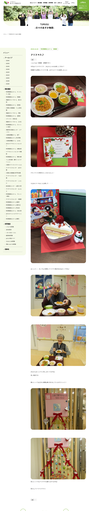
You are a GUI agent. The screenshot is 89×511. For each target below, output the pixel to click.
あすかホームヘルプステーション (13, 215)
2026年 (8, 60)
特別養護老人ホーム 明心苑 (13, 207)
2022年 (8, 72)
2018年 (8, 83)
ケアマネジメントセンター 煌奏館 (14, 152)
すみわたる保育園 (10, 241)
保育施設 (45, 2)
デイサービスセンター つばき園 (13, 177)
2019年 (8, 81)
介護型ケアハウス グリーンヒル (14, 164)
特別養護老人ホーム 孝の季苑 (13, 137)
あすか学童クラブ (10, 238)
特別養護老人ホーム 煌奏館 (13, 97)
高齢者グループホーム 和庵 (13, 113)
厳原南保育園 (9, 235)
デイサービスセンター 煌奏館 (13, 199)
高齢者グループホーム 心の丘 (13, 121)
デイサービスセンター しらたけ (13, 182)
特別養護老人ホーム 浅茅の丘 (13, 205)
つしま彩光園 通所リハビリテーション (13, 161)
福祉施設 (40, 2)
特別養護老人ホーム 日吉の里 (13, 210)
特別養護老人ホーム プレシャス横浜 (13, 195)
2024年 (8, 66)
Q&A (55, 2)
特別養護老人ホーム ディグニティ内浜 (13, 93)
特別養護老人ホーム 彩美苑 (13, 105)
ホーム (5, 34)
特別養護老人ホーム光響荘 (12, 218)
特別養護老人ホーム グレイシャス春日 (13, 125)
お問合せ (83, 2)
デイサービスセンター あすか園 (13, 169)
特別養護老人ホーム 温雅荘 (13, 202)
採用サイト (83, 7)
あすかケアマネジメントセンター (13, 144)
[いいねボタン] (32, 60)
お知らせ (60, 2)
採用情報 (51, 2)
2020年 (8, 78)
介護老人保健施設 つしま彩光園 (13, 109)
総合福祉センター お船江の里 (13, 186)
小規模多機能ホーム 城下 (12, 135)
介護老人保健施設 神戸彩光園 (13, 172)
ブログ (66, 2)
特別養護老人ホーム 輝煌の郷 (13, 156)
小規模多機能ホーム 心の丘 (13, 140)
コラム (73, 2)
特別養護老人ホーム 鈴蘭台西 (13, 148)
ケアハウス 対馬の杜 (11, 118)
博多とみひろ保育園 (11, 244)
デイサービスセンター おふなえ (13, 190)
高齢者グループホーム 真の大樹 (13, 101)
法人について (33, 2)
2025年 (8, 63)
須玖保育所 (9, 229)
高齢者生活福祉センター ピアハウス (13, 131)
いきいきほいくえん (11, 232)
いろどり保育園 (10, 226)
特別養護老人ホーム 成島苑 (13, 116)
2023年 (8, 69)
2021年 (8, 75)
